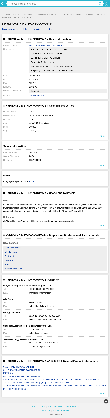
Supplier (37, 29)
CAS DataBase (55, 406)
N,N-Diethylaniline (13, 268)
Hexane (8, 264)
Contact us (45, 410)
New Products (72, 406)
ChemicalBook (8, 14)
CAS (43, 406)
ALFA (31, 181)
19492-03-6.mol (36, 95)
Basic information (10, 29)
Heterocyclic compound (72, 14)
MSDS (34, 406)
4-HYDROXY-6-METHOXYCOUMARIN (21, 376)
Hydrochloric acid (13, 248)
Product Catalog (24, 14)
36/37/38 (33, 152)
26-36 (31, 156)
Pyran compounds (92, 14)
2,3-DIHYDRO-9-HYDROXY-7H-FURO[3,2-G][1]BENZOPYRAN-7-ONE (36, 382)
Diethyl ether (11, 256)
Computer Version (61, 410)
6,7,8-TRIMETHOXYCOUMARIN (18, 367)
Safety (26, 29)
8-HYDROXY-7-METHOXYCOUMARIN (47, 45)
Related (48, 29)
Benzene (9, 260)
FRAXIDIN (8, 373)
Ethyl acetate (11, 252)
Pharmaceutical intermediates (46, 14)
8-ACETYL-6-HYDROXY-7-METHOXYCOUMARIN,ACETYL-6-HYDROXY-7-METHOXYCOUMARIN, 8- (51, 379)
